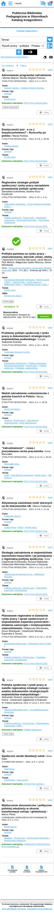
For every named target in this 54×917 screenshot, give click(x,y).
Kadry (7, 475)
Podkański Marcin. (12, 516)
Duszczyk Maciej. (12, 409)
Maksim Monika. (12, 88)
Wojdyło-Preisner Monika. (32, 88)
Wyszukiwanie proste (10, 57)
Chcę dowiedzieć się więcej (14, 909)
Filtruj (23, 65)
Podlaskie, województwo (26, 368)
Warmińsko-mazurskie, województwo (25, 589)
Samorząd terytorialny (27, 220)
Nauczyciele (22, 780)
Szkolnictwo (9, 780)
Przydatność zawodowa (22, 475)
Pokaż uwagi (8, 301)
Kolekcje (24, 57)
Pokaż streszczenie (10, 107)
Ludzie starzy (10, 527)
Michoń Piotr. (19, 282)
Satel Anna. (9, 769)
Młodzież (8, 838)
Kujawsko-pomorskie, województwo (25, 658)
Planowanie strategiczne (15, 363)
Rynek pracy (10, 99)
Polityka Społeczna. (33, 730)
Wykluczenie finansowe (38, 838)
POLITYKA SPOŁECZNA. (36, 103)
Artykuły (8, 94)
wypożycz (45, 316)
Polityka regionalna (37, 363)
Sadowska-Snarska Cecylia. (17, 352)
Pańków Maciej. (11, 146)
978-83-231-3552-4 (13, 296)
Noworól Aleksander (16, 710)
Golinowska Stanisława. (15, 204)
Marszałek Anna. (11, 464)
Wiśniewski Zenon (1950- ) (36, 284)
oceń (50, 70)
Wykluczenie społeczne (15, 840)
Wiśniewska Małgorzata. (15, 644)
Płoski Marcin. (10, 827)
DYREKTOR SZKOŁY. (34, 784)
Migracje (8, 420)
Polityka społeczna (12, 218)
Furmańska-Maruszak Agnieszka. (19, 280)
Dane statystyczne (27, 423)
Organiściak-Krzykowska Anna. (18, 574)
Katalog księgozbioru (27, 31)
